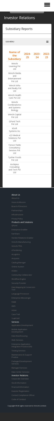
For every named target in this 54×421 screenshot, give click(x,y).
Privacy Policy (17, 219)
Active (14, 310)
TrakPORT (16, 318)
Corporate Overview (20, 379)
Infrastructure (17, 214)
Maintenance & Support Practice (22, 356)
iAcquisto (15, 258)
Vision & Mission (19, 202)
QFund (14, 225)
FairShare (16, 234)
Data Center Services (20, 372)
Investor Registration (20, 391)
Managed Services (19, 368)
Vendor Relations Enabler (22, 238)
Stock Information (19, 383)
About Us (15, 198)
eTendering (17, 250)
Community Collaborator (22, 275)
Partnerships (17, 210)
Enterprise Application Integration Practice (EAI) (22, 345)
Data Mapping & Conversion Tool (23, 288)
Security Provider (19, 283)
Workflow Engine (19, 279)
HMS (14, 306)
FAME (14, 302)
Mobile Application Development (19, 330)
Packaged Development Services (22, 362)
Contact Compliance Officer (23, 395)
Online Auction (18, 266)
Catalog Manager (19, 262)
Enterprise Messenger (21, 298)
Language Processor (20, 294)
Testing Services (19, 350)
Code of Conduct (19, 399)
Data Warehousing (19, 336)
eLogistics (16, 254)
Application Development (22, 325)
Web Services (17, 340)
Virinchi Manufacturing (21, 242)
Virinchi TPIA (17, 246)
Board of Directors (19, 206)
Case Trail (16, 314)
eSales (14, 271)
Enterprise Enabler (19, 229)
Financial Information (20, 387)
